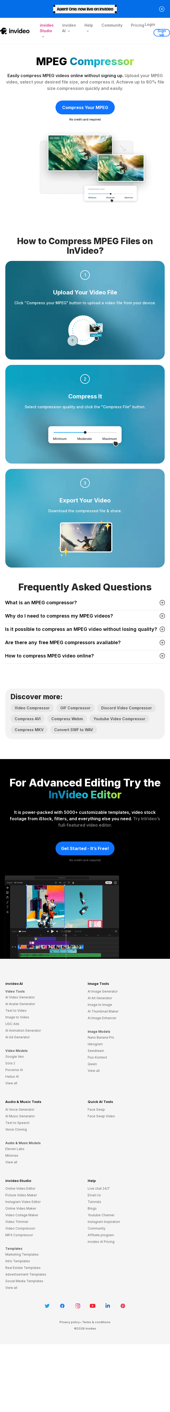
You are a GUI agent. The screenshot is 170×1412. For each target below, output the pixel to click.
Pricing (137, 25)
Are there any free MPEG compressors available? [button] (85, 642)
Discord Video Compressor (126, 708)
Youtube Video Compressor (119, 719)
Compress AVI (28, 719)
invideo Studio (18, 1180)
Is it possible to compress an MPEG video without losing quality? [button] (85, 629)
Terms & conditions (96, 1322)
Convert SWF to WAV (73, 729)
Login (150, 24)
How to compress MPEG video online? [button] (85, 656)
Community (111, 25)
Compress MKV (29, 729)
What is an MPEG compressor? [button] (85, 602)
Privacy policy (70, 1322)
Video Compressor (32, 708)
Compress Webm (67, 719)
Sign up (162, 32)
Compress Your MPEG (85, 107)
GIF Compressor (75, 708)
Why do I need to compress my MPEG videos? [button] (85, 616)
